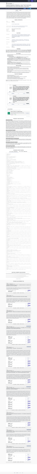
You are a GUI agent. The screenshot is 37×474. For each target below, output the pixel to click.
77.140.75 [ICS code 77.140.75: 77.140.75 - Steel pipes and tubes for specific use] (19, 443)
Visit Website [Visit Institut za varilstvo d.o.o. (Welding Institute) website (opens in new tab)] (27, 113)
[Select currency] (29, 1)
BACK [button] (6, 8)
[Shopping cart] (32, 1)
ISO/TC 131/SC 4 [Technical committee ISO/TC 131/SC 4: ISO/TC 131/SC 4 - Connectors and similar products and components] (16, 8)
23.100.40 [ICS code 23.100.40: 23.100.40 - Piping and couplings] (12, 8)
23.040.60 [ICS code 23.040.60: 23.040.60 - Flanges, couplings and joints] (16, 427)
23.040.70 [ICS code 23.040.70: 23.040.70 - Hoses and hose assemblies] (16, 344)
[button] (24, 8)
